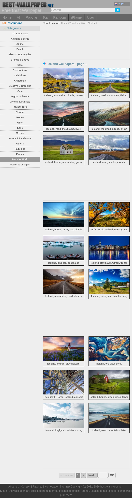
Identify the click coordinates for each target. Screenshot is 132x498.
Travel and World (78, 23)
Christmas (20, 80)
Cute (20, 91)
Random (59, 17)
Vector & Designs (20, 164)
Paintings (20, 149)
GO (112, 475)
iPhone (76, 17)
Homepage (51, 486)
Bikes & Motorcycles (20, 54)
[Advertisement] (86, 51)
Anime (20, 44)
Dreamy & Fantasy (20, 101)
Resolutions (12, 23)
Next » (92, 475)
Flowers (20, 112)
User (90, 17)
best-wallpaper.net (111, 486)
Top (45, 17)
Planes (20, 154)
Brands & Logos (20, 59)
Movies (20, 133)
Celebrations (20, 70)
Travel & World (20, 159)
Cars (20, 65)
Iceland (93, 23)
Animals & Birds (20, 38)
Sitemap (65, 486)
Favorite (37, 486)
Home (7, 17)
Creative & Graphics (20, 86)
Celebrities (20, 75)
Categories (12, 28)
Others (20, 143)
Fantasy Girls (19, 107)
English (120, 3)
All (18, 17)
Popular (31, 17)
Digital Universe (20, 96)
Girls (20, 122)
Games (20, 117)
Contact (25, 486)
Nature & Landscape (20, 138)
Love (20, 128)
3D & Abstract (20, 33)
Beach (19, 49)
